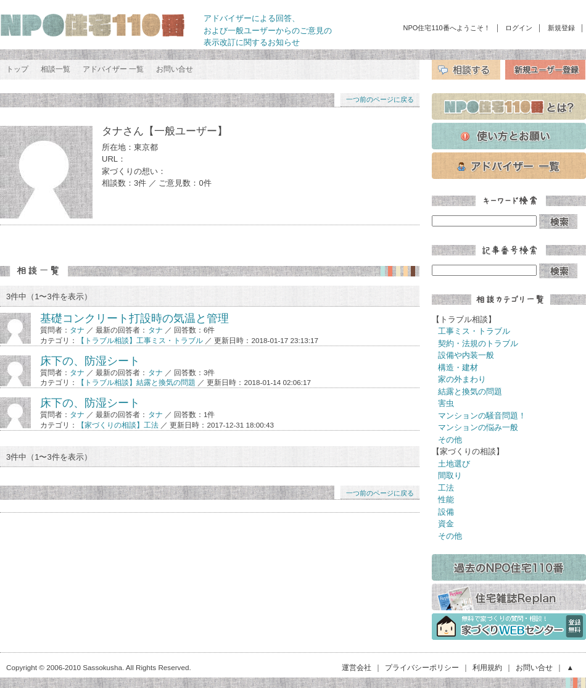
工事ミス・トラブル (474, 331)
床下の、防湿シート (90, 361)
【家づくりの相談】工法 (118, 425)
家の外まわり (462, 379)
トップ (17, 69)
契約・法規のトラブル (478, 343)
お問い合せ (174, 69)
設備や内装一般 (466, 355)
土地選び (454, 463)
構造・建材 (458, 367)
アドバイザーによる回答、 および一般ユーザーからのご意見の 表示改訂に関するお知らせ (268, 30)
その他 (450, 439)
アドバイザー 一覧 (113, 69)
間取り (450, 475)
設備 (446, 511)
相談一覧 (55, 69)
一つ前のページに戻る (380, 99)
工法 (446, 487)
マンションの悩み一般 (478, 427)
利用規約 (487, 667)
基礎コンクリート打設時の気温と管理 (134, 318)
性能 (446, 499)
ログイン (518, 27)
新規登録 (561, 27)
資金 (446, 523)
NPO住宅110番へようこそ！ (446, 27)
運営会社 (356, 667)
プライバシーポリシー (422, 667)
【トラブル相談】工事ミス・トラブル (140, 340)
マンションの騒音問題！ (482, 415)
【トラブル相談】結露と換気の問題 (136, 382)
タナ (77, 330)
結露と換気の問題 (470, 391)
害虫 (446, 403)
